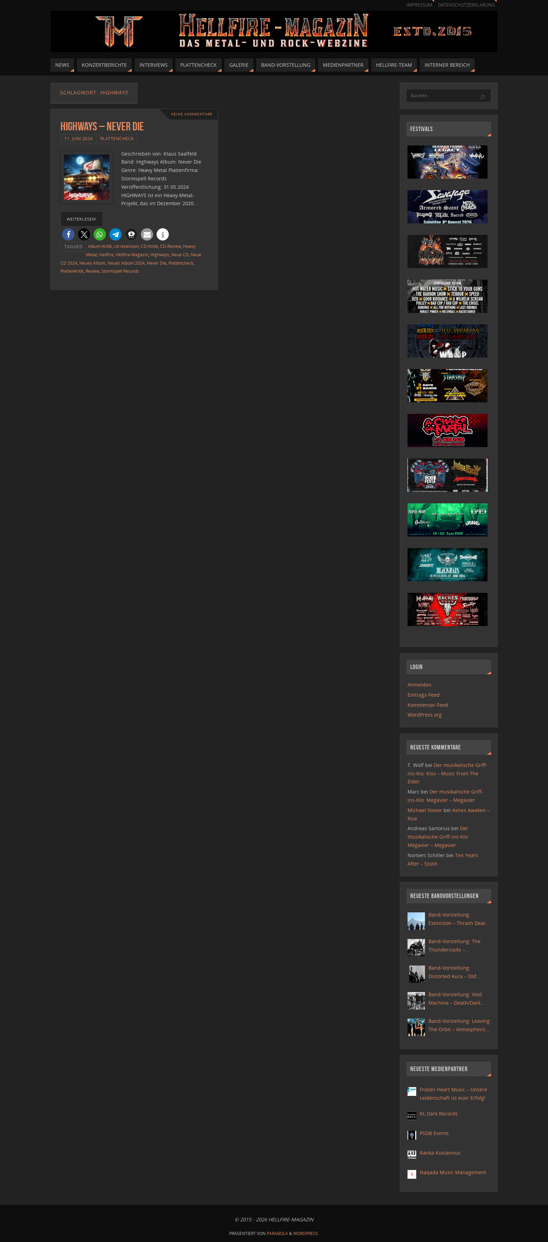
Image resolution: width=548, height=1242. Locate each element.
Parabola (277, 1233)
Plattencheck (117, 138)
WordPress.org (425, 714)
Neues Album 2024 (126, 263)
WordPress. (306, 1233)
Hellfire (106, 254)
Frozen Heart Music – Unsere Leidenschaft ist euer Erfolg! (453, 1093)
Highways (159, 254)
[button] (68, 234)
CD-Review (170, 246)
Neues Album (92, 263)
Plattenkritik (72, 271)
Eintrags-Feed (424, 694)
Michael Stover (425, 810)
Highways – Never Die (102, 126)
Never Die (156, 263)
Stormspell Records (120, 271)
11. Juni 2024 (78, 138)
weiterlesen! (81, 219)
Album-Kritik (100, 246)
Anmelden (420, 684)
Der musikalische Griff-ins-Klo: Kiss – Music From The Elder (448, 773)
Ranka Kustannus (440, 1152)
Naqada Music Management (453, 1172)
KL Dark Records (439, 1113)
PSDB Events (434, 1133)
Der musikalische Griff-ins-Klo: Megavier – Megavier (438, 836)
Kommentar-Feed (428, 705)
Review (92, 271)
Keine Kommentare (191, 114)
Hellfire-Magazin (132, 254)
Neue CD (180, 254)
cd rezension (126, 246)
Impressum (419, 5)
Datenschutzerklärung (466, 5)
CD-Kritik (149, 246)
